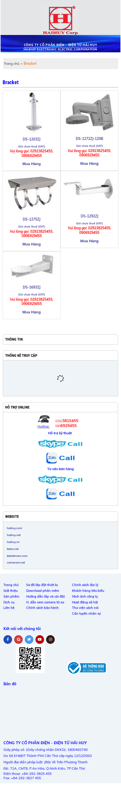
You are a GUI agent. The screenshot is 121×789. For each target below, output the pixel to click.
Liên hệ (8, 608)
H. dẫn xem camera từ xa (45, 602)
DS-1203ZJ (31, 139)
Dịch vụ (8, 602)
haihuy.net (14, 535)
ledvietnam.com (17, 555)
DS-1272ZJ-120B (89, 138)
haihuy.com (14, 528)
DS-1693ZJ (31, 287)
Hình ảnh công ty (85, 596)
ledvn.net (13, 548)
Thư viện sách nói (85, 608)
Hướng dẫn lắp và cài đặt (45, 596)
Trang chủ (11, 63)
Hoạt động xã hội (85, 602)
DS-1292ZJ (89, 216)
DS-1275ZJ (31, 219)
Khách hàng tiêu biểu (88, 591)
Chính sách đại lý (85, 585)
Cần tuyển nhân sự (86, 613)
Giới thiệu (10, 591)
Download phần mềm (42, 591)
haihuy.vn (13, 542)
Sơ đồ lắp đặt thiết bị (42, 585)
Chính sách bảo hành (42, 608)
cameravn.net (16, 562)
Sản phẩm (11, 596)
